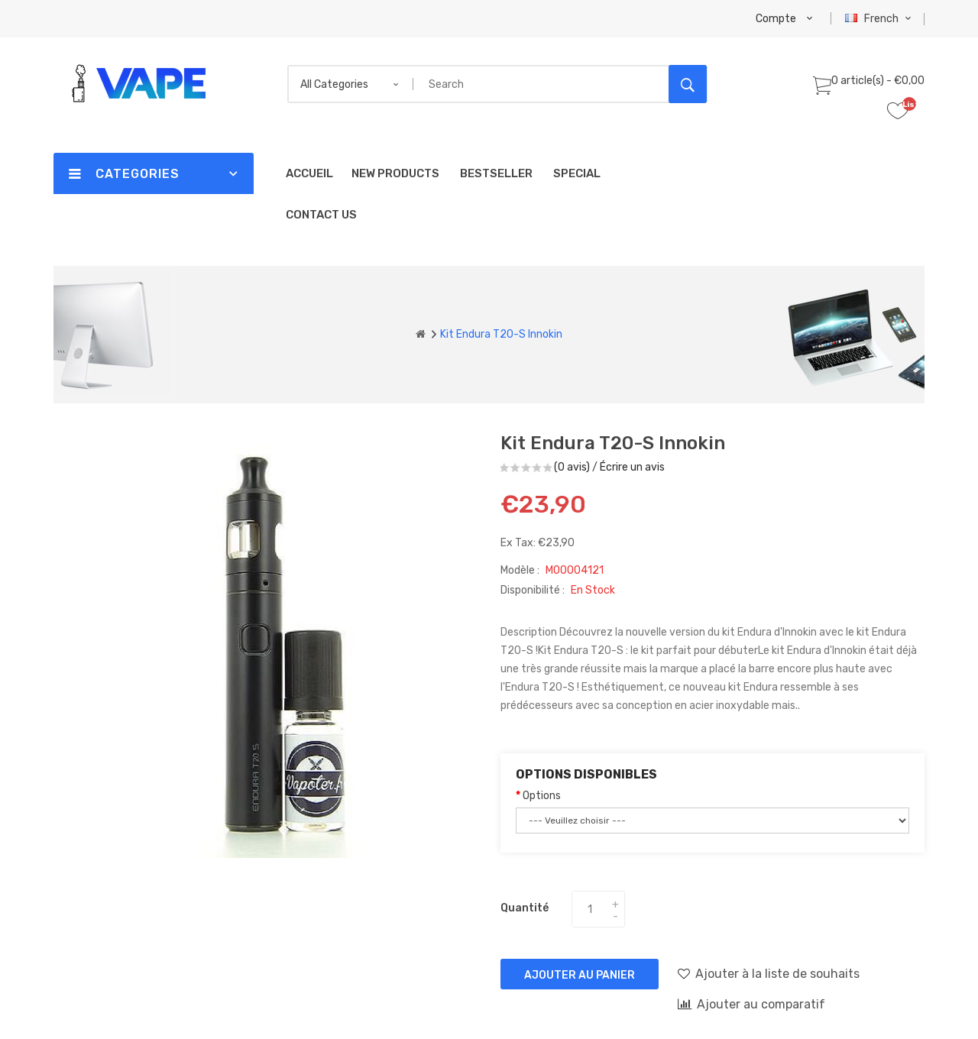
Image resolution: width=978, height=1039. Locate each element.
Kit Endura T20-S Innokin (501, 334)
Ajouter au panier (579, 975)
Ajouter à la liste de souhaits (769, 973)
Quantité (524, 907)
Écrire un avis (632, 467)
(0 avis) (572, 467)
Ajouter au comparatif (751, 1003)
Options (542, 795)
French (880, 18)
